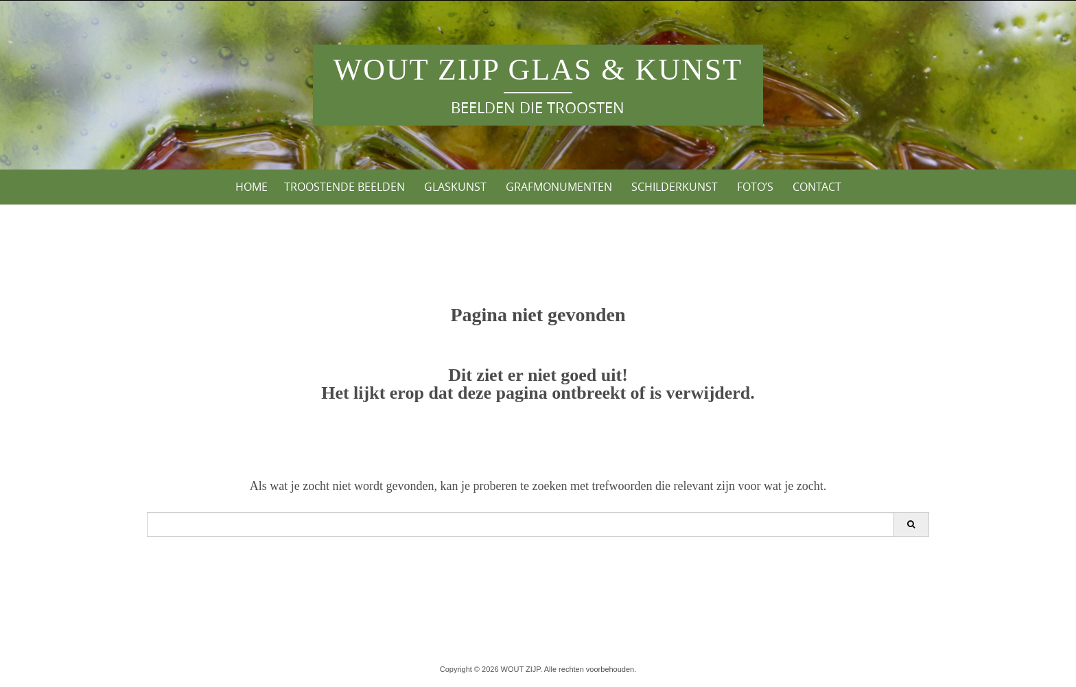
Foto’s (755, 186)
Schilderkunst (674, 186)
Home (251, 186)
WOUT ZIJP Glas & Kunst (538, 69)
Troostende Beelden (344, 186)
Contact (817, 186)
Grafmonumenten (559, 186)
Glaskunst (455, 186)
